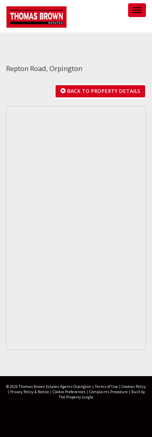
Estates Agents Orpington (68, 386)
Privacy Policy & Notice (29, 391)
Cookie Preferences (69, 391)
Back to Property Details (100, 91)
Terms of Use (106, 386)
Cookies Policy (134, 386)
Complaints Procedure (108, 391)
